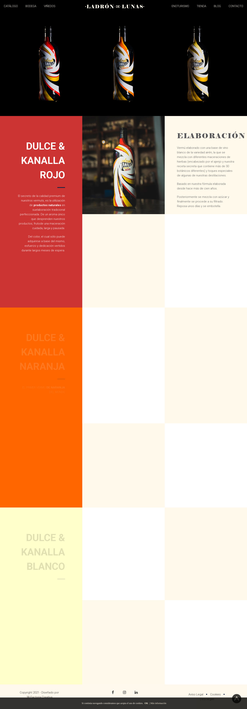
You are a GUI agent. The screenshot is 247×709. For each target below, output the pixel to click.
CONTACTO (236, 6)
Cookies (215, 694)
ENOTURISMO (180, 6)
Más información (158, 703)
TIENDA (201, 6)
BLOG (217, 6)
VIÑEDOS (49, 6)
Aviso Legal (196, 694)
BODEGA (31, 6)
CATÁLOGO (11, 6)
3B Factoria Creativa (39, 697)
